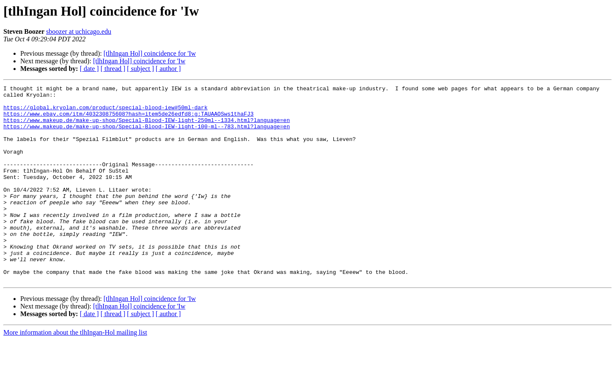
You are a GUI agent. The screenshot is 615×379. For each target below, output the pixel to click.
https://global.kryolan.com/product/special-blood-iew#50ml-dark (105, 112)
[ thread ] (112, 68)
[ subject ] (140, 68)
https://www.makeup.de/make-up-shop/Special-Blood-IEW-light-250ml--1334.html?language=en (146, 127)
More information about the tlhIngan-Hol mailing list (75, 371)
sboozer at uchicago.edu (78, 31)
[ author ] (168, 68)
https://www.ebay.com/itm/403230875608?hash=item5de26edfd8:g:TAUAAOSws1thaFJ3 (128, 120)
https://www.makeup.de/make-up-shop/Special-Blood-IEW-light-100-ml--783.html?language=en (146, 135)
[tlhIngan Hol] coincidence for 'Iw (149, 53)
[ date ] (89, 68)
